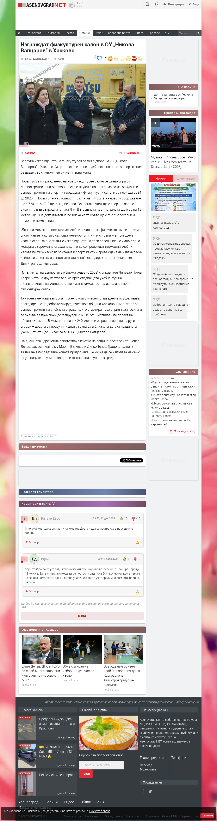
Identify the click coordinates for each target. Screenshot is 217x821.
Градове (154, 33)
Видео (69, 801)
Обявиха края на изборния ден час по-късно (79, 671)
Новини (84, 33)
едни (45, 559)
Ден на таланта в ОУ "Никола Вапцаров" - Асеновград (173, 96)
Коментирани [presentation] (186, 178)
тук (23, 606)
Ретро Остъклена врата (57, 775)
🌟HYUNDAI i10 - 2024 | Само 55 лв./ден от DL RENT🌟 (56, 751)
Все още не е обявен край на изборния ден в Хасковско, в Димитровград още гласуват (122, 675)
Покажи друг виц (182, 431)
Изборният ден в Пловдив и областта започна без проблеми (171, 309)
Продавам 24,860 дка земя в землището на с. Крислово (57, 723)
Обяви (85, 801)
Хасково (30, 153)
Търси (86, 773)
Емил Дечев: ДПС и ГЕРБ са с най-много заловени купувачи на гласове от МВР (41, 673)
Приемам (207, 815)
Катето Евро (50, 518)
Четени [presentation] (161, 178)
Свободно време (119, 33)
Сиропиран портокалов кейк (101, 755)
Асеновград (28, 801)
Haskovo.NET (46, 436)
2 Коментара (132, 153)
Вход (82, 615)
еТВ (100, 801)
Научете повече (99, 811)
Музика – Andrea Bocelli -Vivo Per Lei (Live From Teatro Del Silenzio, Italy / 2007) (173, 162)
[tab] (161, 180)
